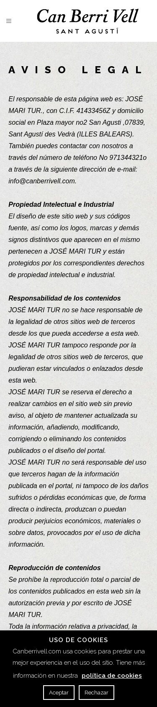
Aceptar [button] (59, 692)
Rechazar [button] (96, 692)
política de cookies (112, 675)
